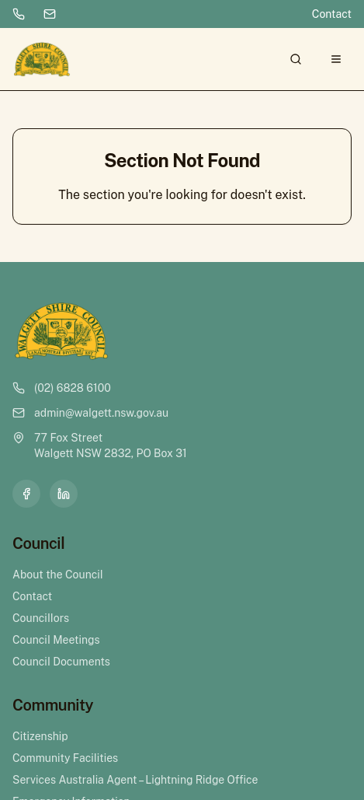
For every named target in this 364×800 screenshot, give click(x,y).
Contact (332, 14)
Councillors (40, 618)
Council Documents (61, 661)
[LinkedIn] (64, 494)
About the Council (57, 574)
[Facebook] (26, 494)
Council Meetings (56, 640)
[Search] (295, 59)
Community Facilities (65, 758)
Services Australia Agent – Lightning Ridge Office (135, 780)
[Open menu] (336, 59)
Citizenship (40, 736)
